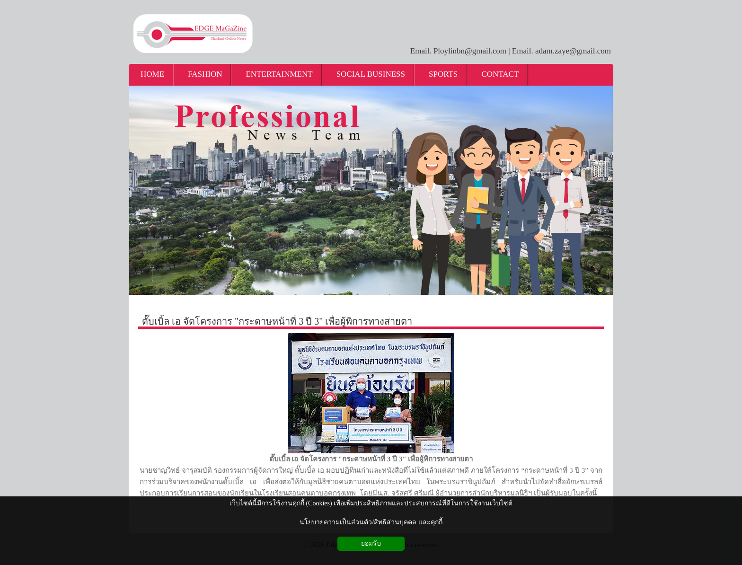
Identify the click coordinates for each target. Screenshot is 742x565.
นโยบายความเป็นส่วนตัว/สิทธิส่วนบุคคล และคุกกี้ (371, 522)
